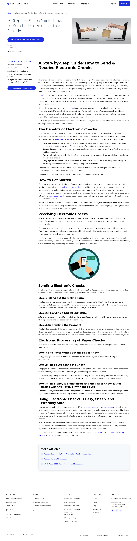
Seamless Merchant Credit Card (42, 506)
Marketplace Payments (72, 518)
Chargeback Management (69, 513)
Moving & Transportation (11, 510)
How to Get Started (14, 65)
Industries (71, 4)
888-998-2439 (116, 502)
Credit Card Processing (72, 498)
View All (9, 518)
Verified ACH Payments (72, 505)
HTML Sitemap (83, 535)
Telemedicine (11, 505)
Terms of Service (102, 535)
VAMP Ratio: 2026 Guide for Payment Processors (63, 464)
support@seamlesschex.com (121, 498)
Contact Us (96, 513)
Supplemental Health (13, 514)
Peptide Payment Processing (55, 459)
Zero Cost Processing (71, 521)
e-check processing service (69, 187)
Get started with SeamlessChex (25, 40)
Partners (95, 502)
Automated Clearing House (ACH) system (98, 407)
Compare (36, 511)
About (95, 498)
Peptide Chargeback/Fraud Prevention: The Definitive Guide (68, 454)
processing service (54, 196)
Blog (9, 13)
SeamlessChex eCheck (40, 502)
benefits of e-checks (60, 139)
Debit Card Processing (72, 509)
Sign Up (124, 4)
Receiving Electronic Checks (18, 68)
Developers (97, 509)
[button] (53, 3)
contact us (52, 436)
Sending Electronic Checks (17, 71)
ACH (61, 4)
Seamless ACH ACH (39, 498)
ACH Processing (69, 502)
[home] (17, 3)
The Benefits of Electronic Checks (20, 61)
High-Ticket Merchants (14, 498)
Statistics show (44, 95)
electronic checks (66, 108)
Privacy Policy (123, 535)
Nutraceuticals (11, 502)
